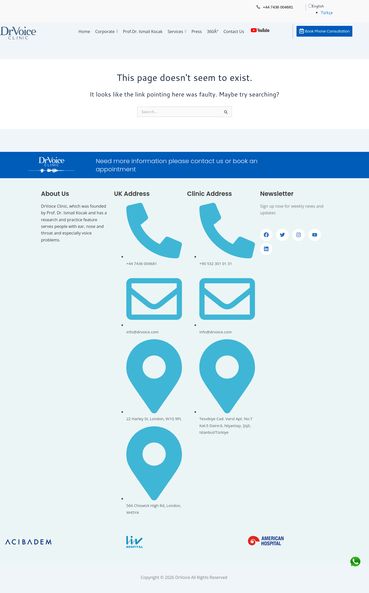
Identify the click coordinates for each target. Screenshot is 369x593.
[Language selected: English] (335, 9)
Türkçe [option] (327, 12)
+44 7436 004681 (279, 7)
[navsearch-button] (285, 30)
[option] (341, 12)
